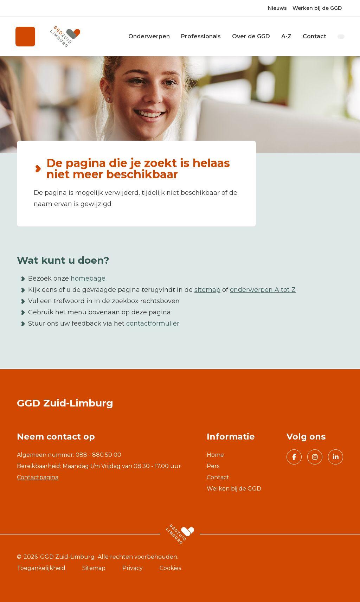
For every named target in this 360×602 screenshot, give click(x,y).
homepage (88, 279)
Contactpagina (37, 477)
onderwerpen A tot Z (263, 290)
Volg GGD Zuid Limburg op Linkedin (333, 458)
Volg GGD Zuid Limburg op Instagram (312, 458)
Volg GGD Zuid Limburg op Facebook (291, 458)
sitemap (207, 290)
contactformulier (152, 324)
